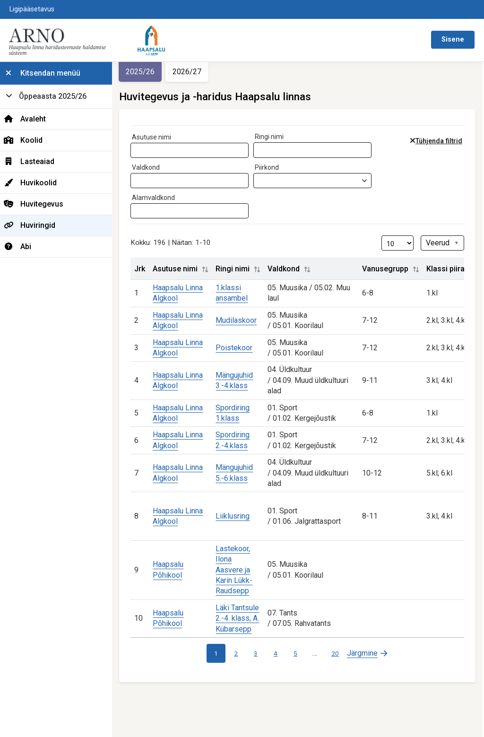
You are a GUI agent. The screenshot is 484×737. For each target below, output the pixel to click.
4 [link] (279, 653)
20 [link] (339, 653)
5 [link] (299, 653)
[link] (371, 653)
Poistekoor (240, 347)
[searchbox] (142, 148)
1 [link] (220, 653)
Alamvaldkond (159, 197)
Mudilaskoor (242, 320)
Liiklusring (239, 516)
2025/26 (146, 71)
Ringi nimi (275, 136)
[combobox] (196, 150)
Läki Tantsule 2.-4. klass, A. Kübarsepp (243, 618)
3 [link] (259, 653)
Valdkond (152, 167)
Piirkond (273, 167)
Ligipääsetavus (31, 9)
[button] (211, 269)
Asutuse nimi (157, 137)
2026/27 (193, 71)
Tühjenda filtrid (440, 141)
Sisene (452, 39)
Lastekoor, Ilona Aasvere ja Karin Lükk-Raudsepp (240, 570)
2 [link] (240, 653)
